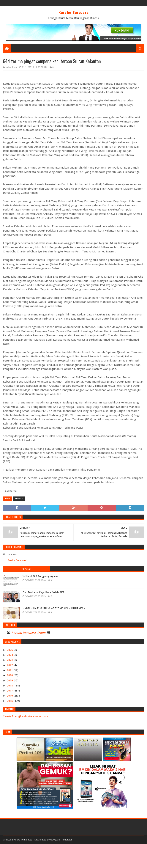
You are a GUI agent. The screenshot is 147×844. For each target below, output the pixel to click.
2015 (10, 700)
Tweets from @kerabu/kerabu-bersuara (25, 716)
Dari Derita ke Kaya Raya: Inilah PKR (43, 592)
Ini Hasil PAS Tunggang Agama (40, 576)
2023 (10, 659)
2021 (10, 670)
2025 (10, 649)
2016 (10, 695)
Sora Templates (23, 839)
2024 (10, 654)
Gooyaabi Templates (61, 839)
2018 (10, 685)
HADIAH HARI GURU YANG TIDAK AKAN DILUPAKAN (54, 608)
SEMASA (19, 499)
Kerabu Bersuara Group (28, 633)
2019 (10, 680)
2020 (10, 675)
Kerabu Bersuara (73, 12)
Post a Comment (17, 560)
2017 (10, 690)
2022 (10, 665)
